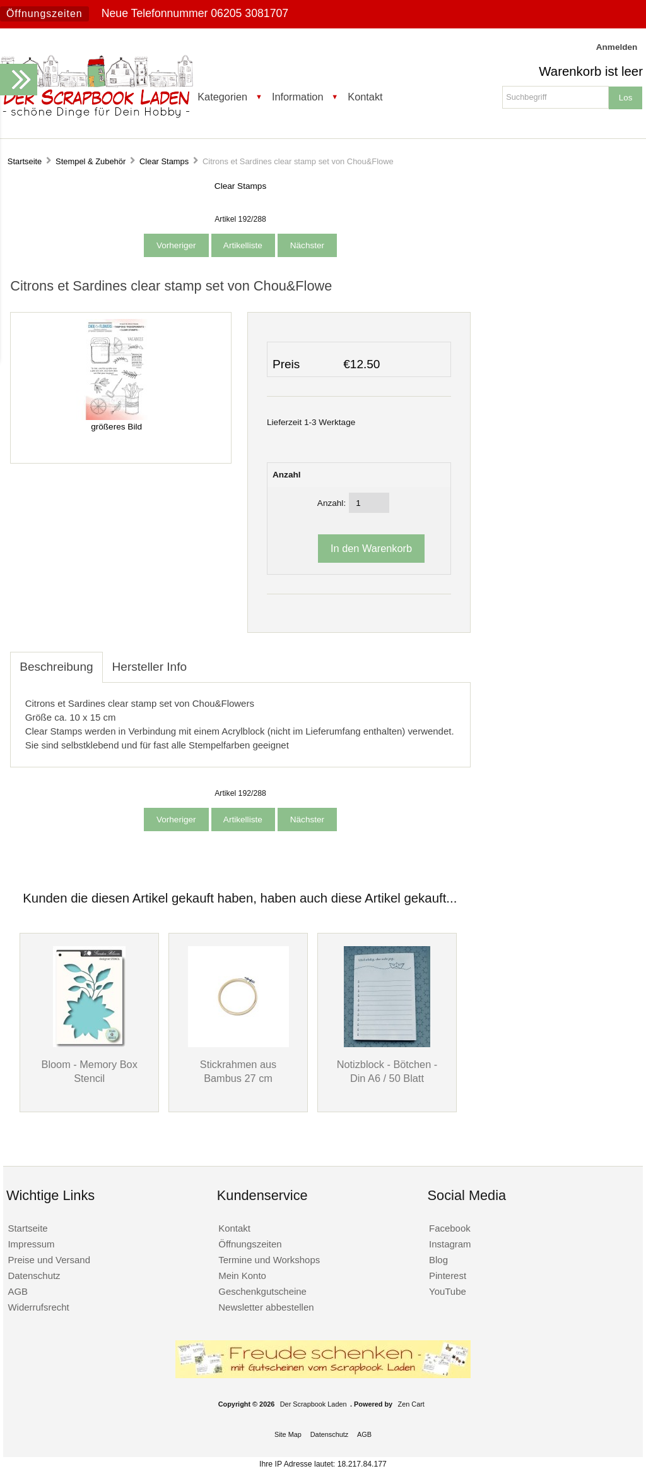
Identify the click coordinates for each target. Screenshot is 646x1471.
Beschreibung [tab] (56, 666)
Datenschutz (34, 1275)
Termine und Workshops (269, 1259)
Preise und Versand (49, 1259)
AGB (18, 1291)
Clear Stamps (164, 161)
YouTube (447, 1291)
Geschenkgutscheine (262, 1291)
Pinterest (447, 1275)
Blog (438, 1259)
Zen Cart (411, 1404)
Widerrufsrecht (38, 1307)
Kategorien (222, 96)
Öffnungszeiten (44, 13)
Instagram (450, 1244)
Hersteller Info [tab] (149, 666)
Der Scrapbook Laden (313, 1404)
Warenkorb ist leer (591, 71)
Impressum (31, 1244)
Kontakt (365, 96)
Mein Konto (242, 1275)
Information (298, 96)
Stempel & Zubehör (91, 161)
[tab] (205, 660)
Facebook (450, 1228)
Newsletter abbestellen (266, 1307)
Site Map (288, 1434)
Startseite (25, 161)
